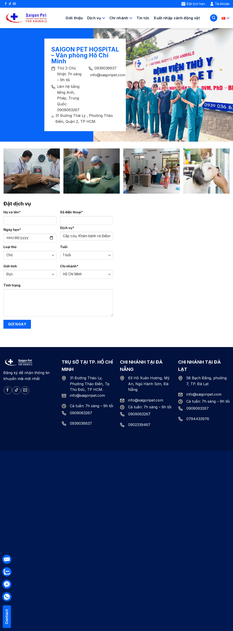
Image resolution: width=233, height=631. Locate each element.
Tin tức (143, 18)
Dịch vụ (67, 228)
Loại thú (9, 247)
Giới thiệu (74, 18)
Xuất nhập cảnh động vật (177, 18)
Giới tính (10, 266)
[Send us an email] (14, 3)
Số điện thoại (71, 212)
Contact (6, 616)
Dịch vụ (96, 18)
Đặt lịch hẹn (193, 4)
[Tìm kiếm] (213, 18)
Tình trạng (11, 285)
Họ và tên (12, 212)
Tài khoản (220, 4)
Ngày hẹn (12, 230)
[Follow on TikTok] (10, 3)
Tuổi (63, 247)
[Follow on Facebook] (5, 3)
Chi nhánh (121, 18)
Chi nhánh (69, 266)
